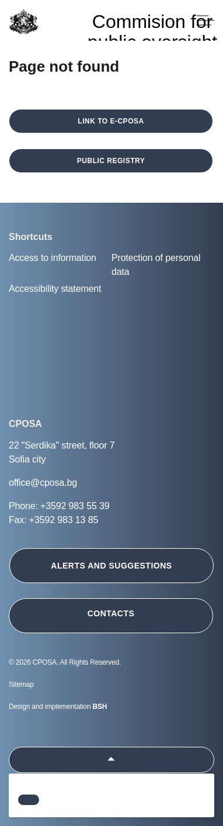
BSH (100, 707)
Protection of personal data (156, 265)
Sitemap (21, 684)
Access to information (52, 258)
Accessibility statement (55, 289)
